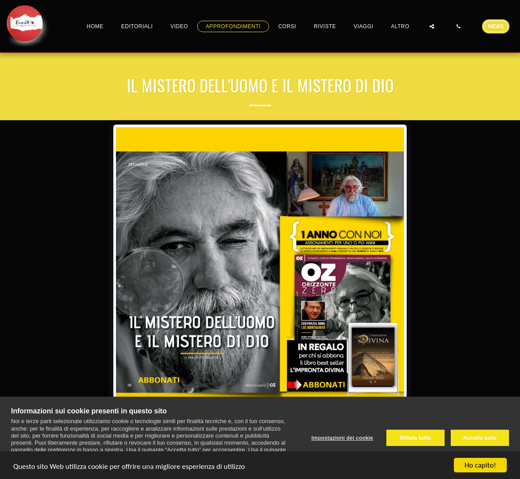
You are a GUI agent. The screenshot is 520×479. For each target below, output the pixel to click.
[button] (432, 26)
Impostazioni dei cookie (342, 438)
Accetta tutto (480, 438)
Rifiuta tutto (415, 438)
